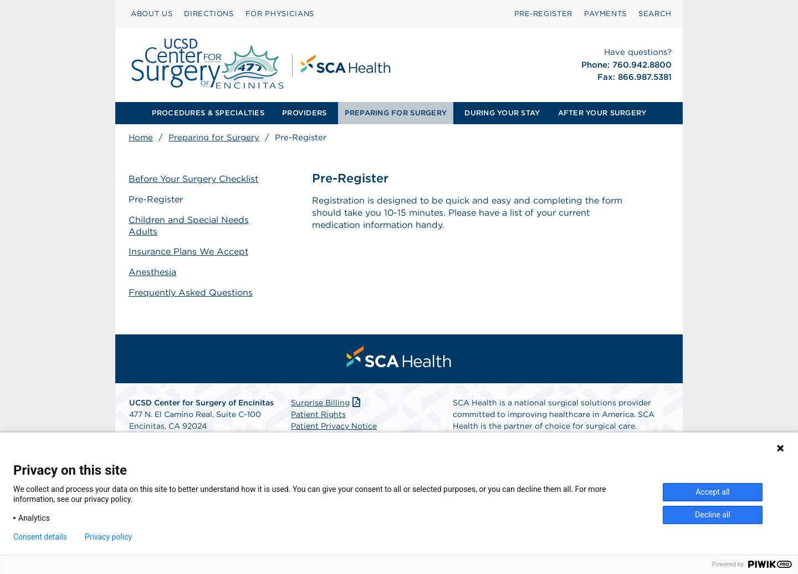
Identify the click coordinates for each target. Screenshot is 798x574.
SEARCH (655, 13)
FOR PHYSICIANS (279, 13)
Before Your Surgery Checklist (193, 179)
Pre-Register (156, 199)
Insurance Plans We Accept (188, 251)
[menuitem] (151, 14)
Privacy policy (108, 536)
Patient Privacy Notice (334, 425)
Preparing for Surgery (213, 138)
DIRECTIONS (209, 13)
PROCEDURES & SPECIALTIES (208, 113)
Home (141, 138)
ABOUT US (151, 13)
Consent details (40, 536)
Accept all (712, 491)
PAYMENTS (605, 13)
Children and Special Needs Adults (189, 226)
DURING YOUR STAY (502, 113)
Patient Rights (318, 414)
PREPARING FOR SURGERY (396, 113)
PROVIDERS (304, 113)
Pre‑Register (543, 13)
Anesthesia (152, 272)
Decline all (712, 514)
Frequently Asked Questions (191, 292)
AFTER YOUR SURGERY (602, 113)
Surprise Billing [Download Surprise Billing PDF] (326, 402)
